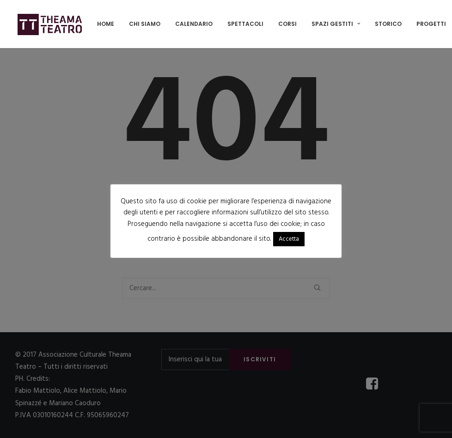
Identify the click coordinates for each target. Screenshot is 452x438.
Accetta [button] (289, 239)
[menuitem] (106, 24)
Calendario (194, 24)
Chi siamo (144, 24)
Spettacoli (245, 24)
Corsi (287, 24)
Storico (388, 24)
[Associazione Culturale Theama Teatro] (50, 24)
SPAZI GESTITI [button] (336, 24)
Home (105, 24)
